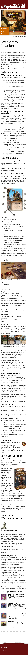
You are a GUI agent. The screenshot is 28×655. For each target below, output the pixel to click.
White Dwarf (20, 118)
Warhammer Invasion (19, 36)
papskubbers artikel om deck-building (16, 588)
